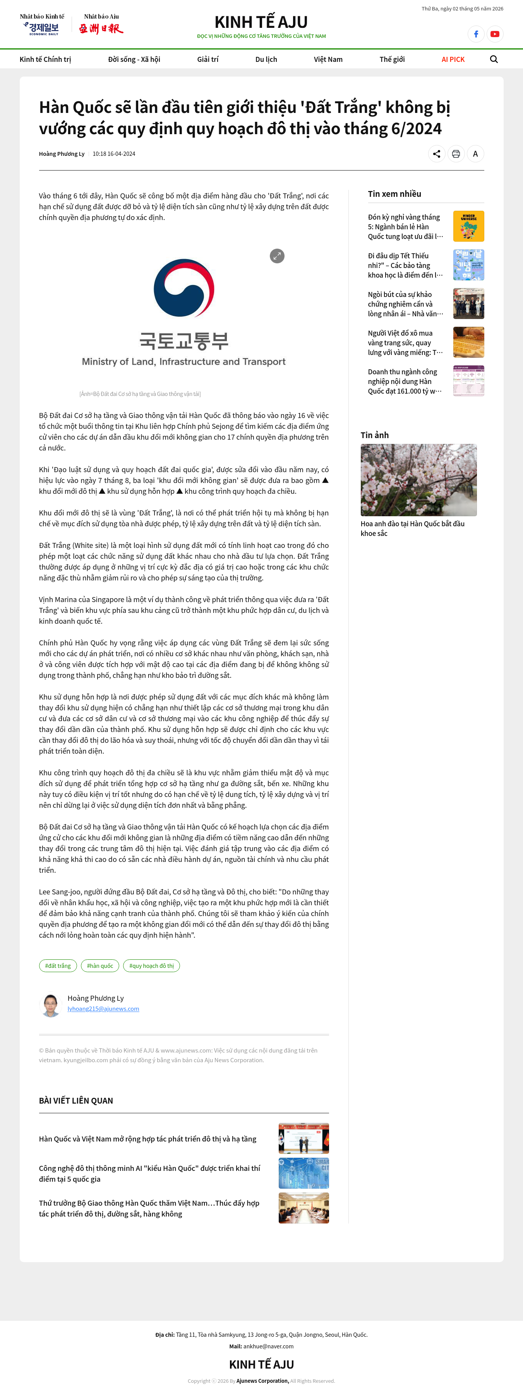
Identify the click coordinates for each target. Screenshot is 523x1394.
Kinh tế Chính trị (45, 59)
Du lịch (266, 59)
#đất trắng (58, 965)
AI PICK (453, 59)
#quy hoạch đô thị (151, 965)
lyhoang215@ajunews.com (103, 1008)
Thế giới (392, 59)
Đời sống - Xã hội (134, 59)
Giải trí (208, 59)
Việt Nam (328, 59)
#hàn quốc (100, 965)
